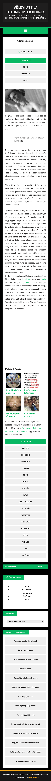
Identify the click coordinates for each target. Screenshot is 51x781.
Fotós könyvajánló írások (25, 761)
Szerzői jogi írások (25, 696)
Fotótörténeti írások (26, 715)
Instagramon (10, 431)
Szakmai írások (25, 669)
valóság (26, 555)
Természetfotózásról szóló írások (25, 724)
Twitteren (37, 428)
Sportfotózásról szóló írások (25, 733)
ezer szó (25, 455)
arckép (25, 448)
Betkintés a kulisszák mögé (26, 678)
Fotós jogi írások (25, 650)
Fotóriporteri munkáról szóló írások (25, 752)
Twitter (26, 599)
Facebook (26, 279)
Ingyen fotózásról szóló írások (25, 743)
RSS (27, 586)
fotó (25, 67)
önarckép (25, 508)
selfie (25, 535)
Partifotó (25, 515)
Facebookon (26, 428)
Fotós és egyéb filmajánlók (25, 641)
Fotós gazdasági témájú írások (25, 687)
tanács (25, 542)
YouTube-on (22, 431)
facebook (25, 461)
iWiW (44, 279)
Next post (42, 567)
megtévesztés (25, 501)
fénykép (25, 468)
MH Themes (34, 777)
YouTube (27, 596)
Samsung (25, 528)
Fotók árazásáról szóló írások (25, 659)
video (25, 80)
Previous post (10, 567)
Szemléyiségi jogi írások (25, 705)
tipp (25, 548)
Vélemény (25, 73)
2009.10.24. (26, 51)
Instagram (27, 593)
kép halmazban (28, 282)
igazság (25, 488)
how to (25, 481)
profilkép (25, 522)
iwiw (25, 495)
